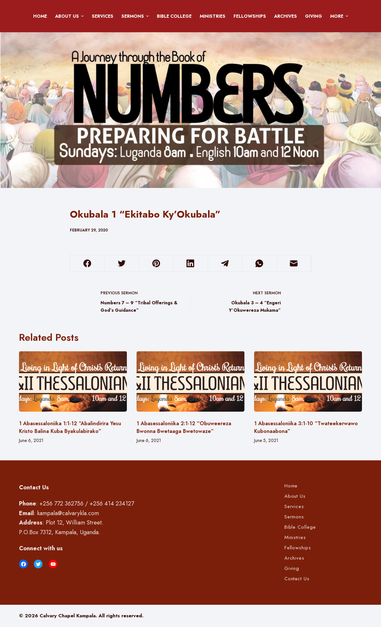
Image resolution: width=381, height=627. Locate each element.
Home (40, 16)
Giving (313, 16)
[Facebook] (87, 263)
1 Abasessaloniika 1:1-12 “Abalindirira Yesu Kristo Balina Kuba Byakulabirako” (70, 427)
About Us (70, 16)
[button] (82, 16)
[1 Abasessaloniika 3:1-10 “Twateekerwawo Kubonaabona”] (308, 381)
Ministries (212, 16)
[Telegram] (225, 263)
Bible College (174, 16)
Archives (285, 16)
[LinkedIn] (190, 263)
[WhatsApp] (259, 263)
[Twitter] (121, 263)
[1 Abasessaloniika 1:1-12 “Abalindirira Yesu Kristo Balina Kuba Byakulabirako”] (73, 381)
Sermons (136, 16)
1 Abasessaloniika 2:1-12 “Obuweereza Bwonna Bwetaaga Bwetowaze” (184, 427)
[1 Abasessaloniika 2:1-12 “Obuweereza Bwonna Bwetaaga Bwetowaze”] (190, 381)
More (340, 16)
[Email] (294, 263)
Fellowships (249, 16)
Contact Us (297, 579)
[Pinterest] (156, 263)
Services (102, 16)
